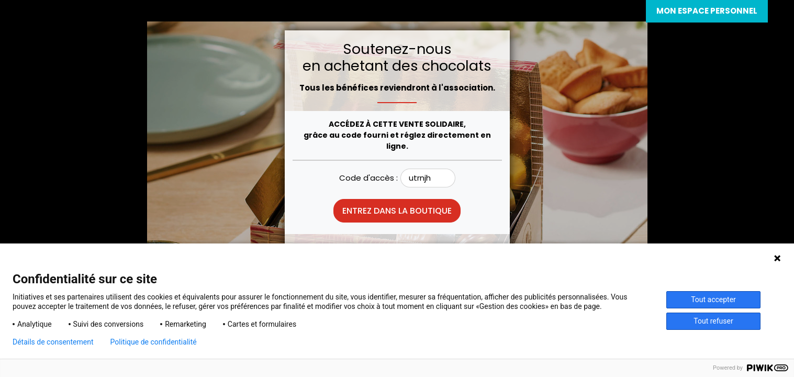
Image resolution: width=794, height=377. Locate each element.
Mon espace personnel (706, 10)
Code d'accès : (368, 177)
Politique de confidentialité (153, 342)
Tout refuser (713, 321)
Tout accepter (713, 299)
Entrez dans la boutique (397, 211)
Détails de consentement (53, 342)
